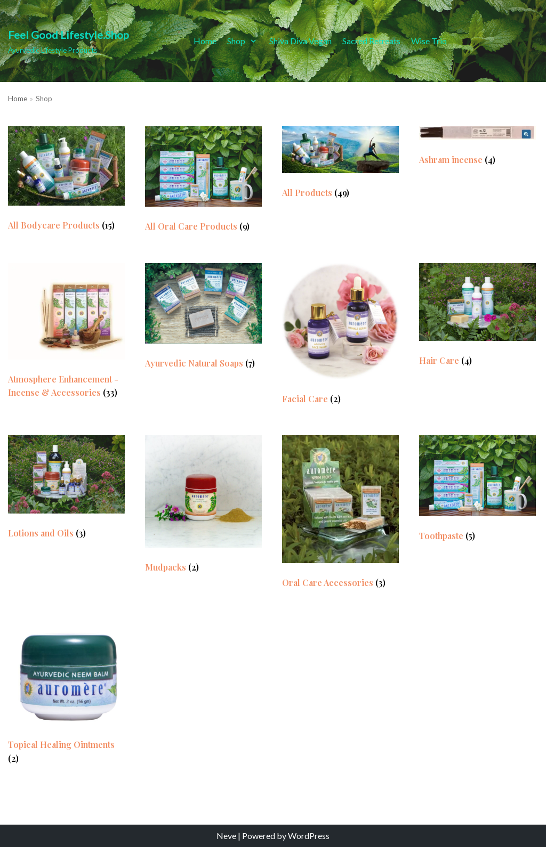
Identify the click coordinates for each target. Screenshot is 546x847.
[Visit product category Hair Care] (477, 317)
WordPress (309, 835)
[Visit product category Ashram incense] (477, 148)
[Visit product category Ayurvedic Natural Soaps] (203, 318)
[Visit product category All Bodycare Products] (66, 181)
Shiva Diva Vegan (300, 41)
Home (205, 41)
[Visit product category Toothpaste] (477, 491)
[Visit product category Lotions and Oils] (66, 489)
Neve (226, 835)
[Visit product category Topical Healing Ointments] (66, 695)
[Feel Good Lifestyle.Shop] (68, 41)
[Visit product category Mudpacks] (203, 506)
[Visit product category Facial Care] (340, 336)
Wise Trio (429, 41)
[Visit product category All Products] (340, 164)
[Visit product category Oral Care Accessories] (340, 514)
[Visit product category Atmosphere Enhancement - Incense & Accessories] (66, 333)
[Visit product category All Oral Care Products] (203, 182)
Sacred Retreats (371, 41)
